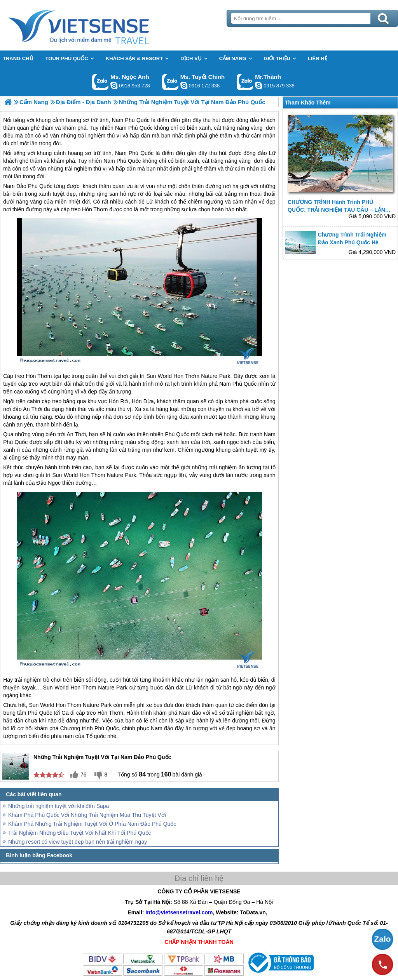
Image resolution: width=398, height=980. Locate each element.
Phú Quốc (141, 153)
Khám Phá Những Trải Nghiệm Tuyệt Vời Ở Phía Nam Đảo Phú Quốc (92, 824)
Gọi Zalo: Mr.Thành (245, 82)
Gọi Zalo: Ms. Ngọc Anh (100, 82)
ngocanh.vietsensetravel (114, 85)
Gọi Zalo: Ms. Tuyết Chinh (170, 82)
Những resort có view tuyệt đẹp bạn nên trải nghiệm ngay (77, 842)
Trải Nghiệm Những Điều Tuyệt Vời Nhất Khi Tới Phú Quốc (79, 833)
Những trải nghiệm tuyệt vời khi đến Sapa (58, 806)
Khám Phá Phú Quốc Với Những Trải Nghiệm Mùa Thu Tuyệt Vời (87, 815)
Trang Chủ (98, 25)
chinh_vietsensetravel (184, 85)
